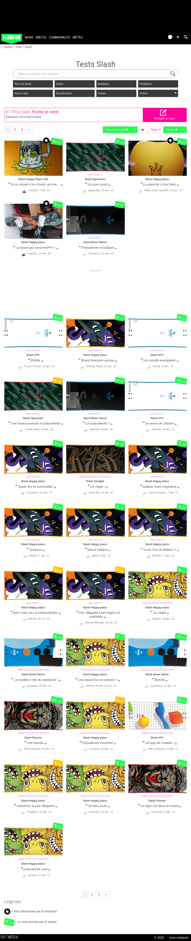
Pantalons (145, 83)
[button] (178, 37)
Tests (19, 47)
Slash (28, 47)
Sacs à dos (21, 93)
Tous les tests (22, 83)
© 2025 (159, 937)
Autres (158, 93)
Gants (59, 83)
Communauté (59, 37)
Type (156, 129)
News (29, 37)
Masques (103, 83)
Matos (41, 37)
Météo (78, 37)
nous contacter (179, 937)
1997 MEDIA (10, 937)
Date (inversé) (117, 129)
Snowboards (63, 93)
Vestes (102, 93)
